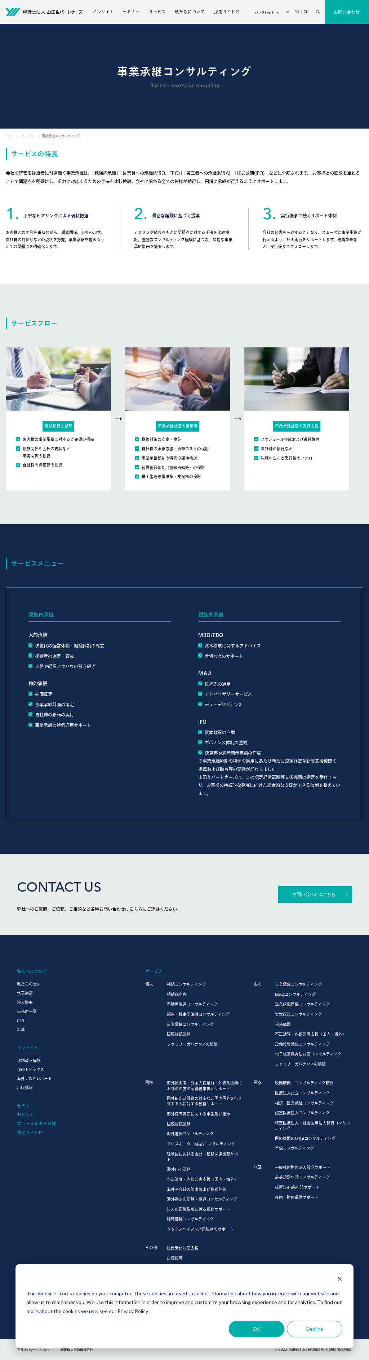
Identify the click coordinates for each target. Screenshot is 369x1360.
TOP (9, 136)
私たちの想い (29, 984)
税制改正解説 (29, 1060)
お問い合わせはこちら (313, 894)
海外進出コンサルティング (190, 1134)
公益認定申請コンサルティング (302, 1177)
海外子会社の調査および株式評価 (196, 1189)
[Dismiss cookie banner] (339, 1279)
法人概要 (25, 1002)
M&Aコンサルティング (295, 994)
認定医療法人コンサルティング (302, 1113)
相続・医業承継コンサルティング (304, 1103)
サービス (157, 12)
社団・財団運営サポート (297, 1197)
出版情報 (25, 1088)
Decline (314, 1329)
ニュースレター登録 (36, 1123)
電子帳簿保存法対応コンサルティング (308, 1054)
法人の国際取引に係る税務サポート (198, 1209)
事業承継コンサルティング (190, 1024)
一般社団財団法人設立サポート (302, 1167)
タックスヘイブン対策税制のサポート (200, 1229)
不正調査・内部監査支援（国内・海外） (310, 1034)
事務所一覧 (27, 1011)
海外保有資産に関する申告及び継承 (198, 1114)
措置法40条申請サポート (297, 1187)
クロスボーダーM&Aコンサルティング (201, 1144)
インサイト (103, 12)
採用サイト (224, 12)
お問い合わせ (347, 12)
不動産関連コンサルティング (192, 1004)
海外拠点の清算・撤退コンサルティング (202, 1199)
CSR (20, 1020)
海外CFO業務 (179, 1169)
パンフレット (264, 12)
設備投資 (175, 1258)
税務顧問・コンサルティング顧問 (304, 1083)
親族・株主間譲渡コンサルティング (198, 1014)
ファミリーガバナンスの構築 (192, 1044)
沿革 (21, 1029)
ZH (306, 11)
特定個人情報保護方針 (77, 1349)
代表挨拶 (25, 993)
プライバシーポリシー (33, 1349)
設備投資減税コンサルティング (302, 1044)
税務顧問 (283, 1024)
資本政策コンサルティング (298, 1014)
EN (296, 11)
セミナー (131, 12)
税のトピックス (30, 1069)
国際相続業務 (179, 1034)
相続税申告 (177, 994)
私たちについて (190, 12)
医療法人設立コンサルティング (302, 1093)
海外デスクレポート (34, 1078)
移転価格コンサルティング (190, 1219)
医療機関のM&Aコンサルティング (305, 1138)
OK (257, 1329)
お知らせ (25, 1114)
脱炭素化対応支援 (183, 1248)
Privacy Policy (132, 1311)
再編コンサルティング (294, 1148)
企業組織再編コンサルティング (302, 1004)
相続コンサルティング (186, 984)
